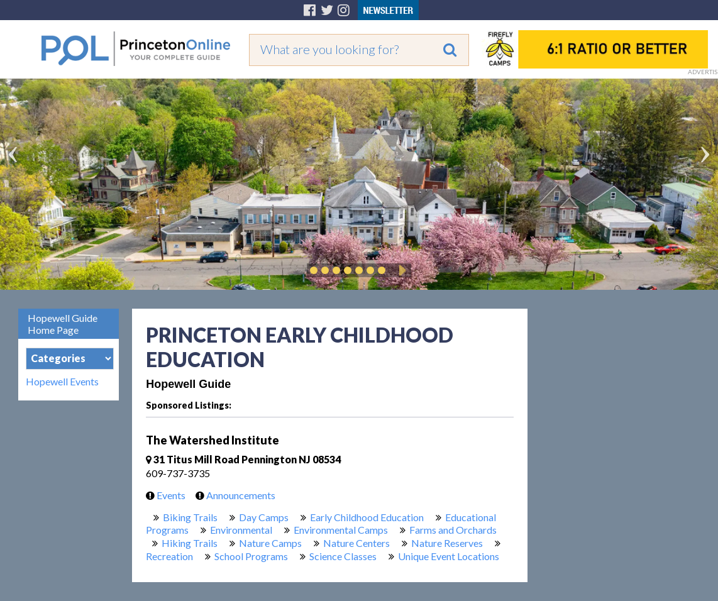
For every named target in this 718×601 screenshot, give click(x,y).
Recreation (169, 556)
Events (162, 495)
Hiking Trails (190, 543)
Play (400, 270)
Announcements (232, 495)
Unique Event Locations (448, 556)
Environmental (241, 530)
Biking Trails (190, 517)
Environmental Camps (341, 530)
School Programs (251, 556)
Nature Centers (356, 543)
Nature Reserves (447, 543)
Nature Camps (270, 543)
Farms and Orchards (453, 530)
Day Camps (264, 517)
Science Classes (343, 556)
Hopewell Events (62, 381)
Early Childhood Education (367, 517)
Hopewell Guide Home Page (62, 324)
